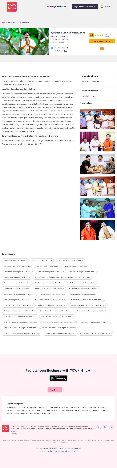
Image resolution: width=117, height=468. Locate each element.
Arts (23, 407)
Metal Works (55, 410)
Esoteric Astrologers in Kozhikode (17, 277)
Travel (102, 410)
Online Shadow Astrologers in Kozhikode (94, 322)
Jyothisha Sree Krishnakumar (15, 260)
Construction (19, 413)
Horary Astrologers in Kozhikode (52, 294)
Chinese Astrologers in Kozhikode (17, 283)
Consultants (53, 407)
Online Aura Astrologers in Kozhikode (51, 305)
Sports (9, 413)
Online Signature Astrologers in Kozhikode (20, 316)
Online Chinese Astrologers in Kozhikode (57, 316)
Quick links (54, 390)
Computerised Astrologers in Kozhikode (19, 294)
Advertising (11, 407)
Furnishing (102, 407)
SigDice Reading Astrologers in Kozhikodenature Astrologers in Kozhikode (63, 277)
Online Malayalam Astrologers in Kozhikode (21, 328)
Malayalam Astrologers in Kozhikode (49, 288)
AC (19, 407)
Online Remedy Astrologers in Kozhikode (56, 311)
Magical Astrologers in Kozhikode (83, 294)
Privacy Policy (45, 451)
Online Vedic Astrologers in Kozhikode (58, 322)
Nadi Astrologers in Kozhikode (48, 266)
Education (64, 407)
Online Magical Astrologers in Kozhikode (96, 333)
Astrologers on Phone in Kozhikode (17, 266)
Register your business (84, 6)
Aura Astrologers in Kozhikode (77, 266)
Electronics (75, 407)
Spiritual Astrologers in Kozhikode (70, 260)
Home (4, 22)
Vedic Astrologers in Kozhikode (82, 283)
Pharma (46, 410)
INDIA (105, 6)
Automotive (31, 407)
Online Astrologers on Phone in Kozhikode (86, 300)
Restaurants (42, 407)
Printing (77, 410)
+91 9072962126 (60, 51)
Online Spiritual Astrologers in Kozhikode (49, 300)
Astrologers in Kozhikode (42, 260)
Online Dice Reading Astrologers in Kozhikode (60, 328)
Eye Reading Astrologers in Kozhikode (50, 283)
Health (9, 410)
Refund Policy (72, 451)
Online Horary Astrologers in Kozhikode (60, 333)
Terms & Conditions (58, 451)
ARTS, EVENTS (47, 413)
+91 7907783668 (61, 48)
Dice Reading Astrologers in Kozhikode (84, 288)
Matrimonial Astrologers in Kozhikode (18, 272)
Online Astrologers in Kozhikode (16, 300)
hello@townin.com (56, 6)
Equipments (25, 410)
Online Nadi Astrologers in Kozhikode (18, 305)
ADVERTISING (35, 413)
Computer (94, 410)
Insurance (92, 407)
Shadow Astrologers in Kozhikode (17, 288)
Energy (83, 407)
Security (85, 410)
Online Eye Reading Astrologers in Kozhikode (21, 322)
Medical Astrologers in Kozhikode (51, 272)
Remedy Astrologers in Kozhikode (82, 272)
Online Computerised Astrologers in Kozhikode (22, 333)
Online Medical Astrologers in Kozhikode (19, 311)
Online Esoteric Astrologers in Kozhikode (92, 311)
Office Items (67, 410)
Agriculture (36, 410)
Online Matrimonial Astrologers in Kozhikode (88, 305)
